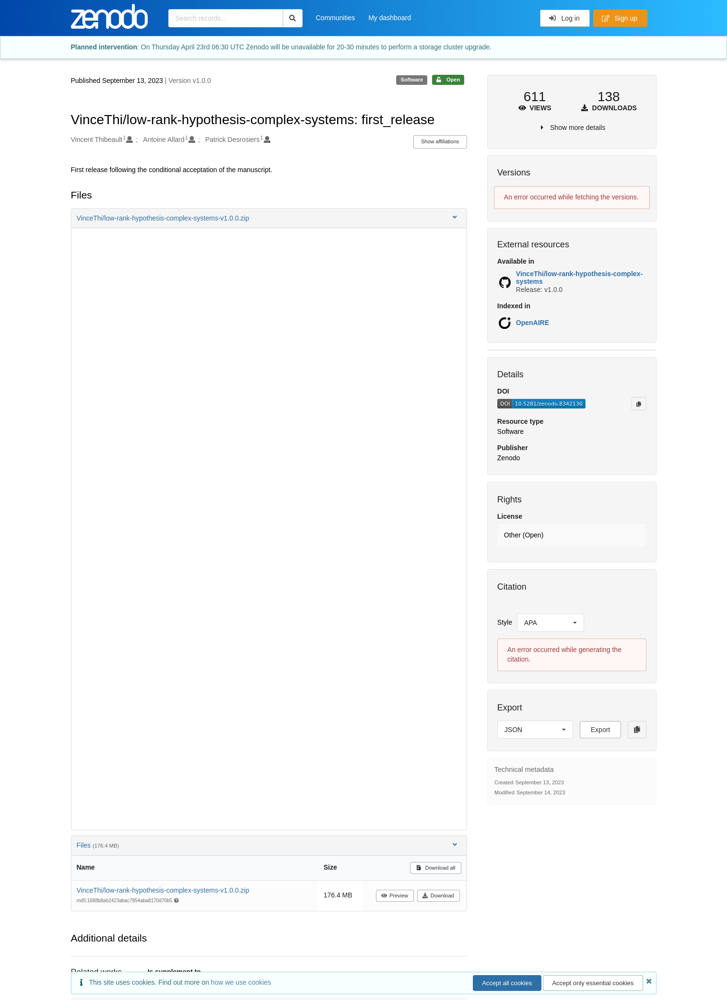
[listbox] (550, 623)
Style (504, 622)
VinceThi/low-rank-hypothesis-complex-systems (579, 277)
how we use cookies (241, 982)
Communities (335, 18)
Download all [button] (436, 868)
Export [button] (600, 729)
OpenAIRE (532, 322)
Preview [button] (394, 895)
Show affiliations (440, 141)
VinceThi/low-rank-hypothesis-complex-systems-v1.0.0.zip (163, 890)
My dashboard (389, 18)
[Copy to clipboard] (639, 403)
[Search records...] (225, 18)
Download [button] (438, 895)
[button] (269, 218)
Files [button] (268, 845)
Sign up (619, 18)
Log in (564, 18)
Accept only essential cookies (592, 983)
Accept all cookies (507, 983)
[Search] (293, 18)
